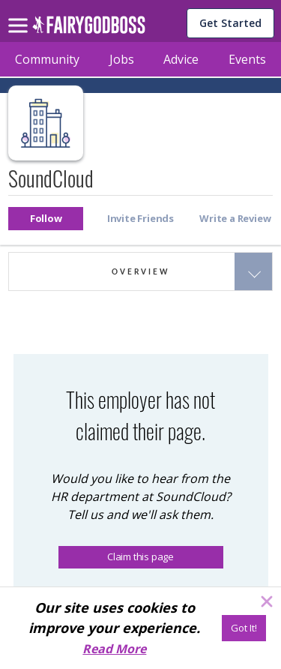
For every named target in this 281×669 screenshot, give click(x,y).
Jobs (121, 59)
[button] (45, 218)
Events (247, 59)
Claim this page (140, 556)
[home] (88, 29)
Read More (114, 648)
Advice (181, 59)
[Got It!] (244, 628)
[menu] (20, 13)
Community (47, 59)
